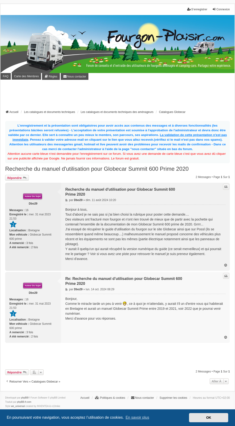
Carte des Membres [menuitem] (26, 76)
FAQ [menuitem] (5, 76)
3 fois (29, 243)
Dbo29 (33, 203)
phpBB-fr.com (24, 402)
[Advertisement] (117, 96)
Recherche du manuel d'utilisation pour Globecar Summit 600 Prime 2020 (97, 169)
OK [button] (208, 417)
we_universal (18, 406)
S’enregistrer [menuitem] (197, 9)
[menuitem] (51, 76)
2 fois (34, 247)
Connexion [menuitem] (221, 9)
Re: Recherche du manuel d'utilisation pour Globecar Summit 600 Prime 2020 (123, 281)
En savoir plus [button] (137, 417)
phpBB (24, 397)
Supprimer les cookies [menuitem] (173, 397)
